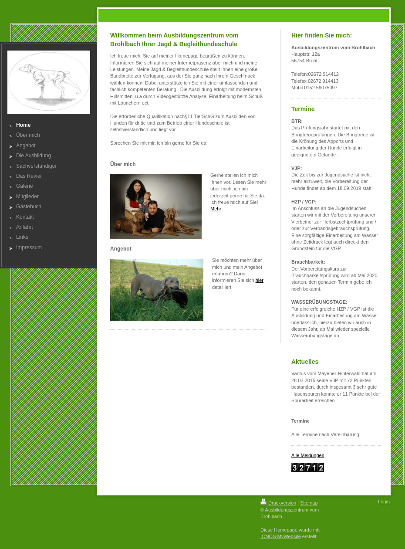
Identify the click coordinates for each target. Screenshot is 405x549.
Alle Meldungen (307, 455)
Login (384, 501)
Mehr (215, 208)
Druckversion (278, 502)
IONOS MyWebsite (280, 536)
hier (259, 280)
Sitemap (308, 502)
